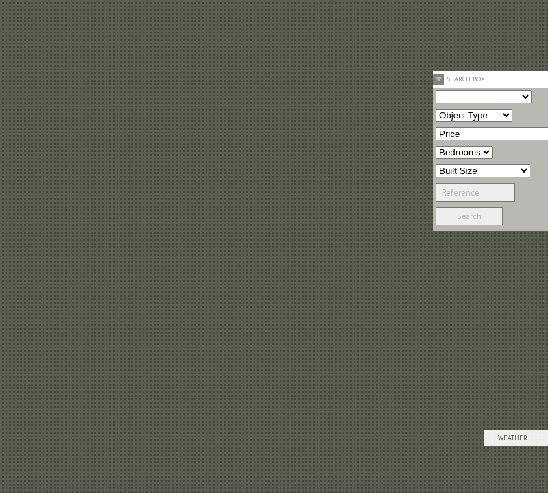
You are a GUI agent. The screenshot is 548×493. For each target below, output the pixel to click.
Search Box (466, 79)
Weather (512, 437)
